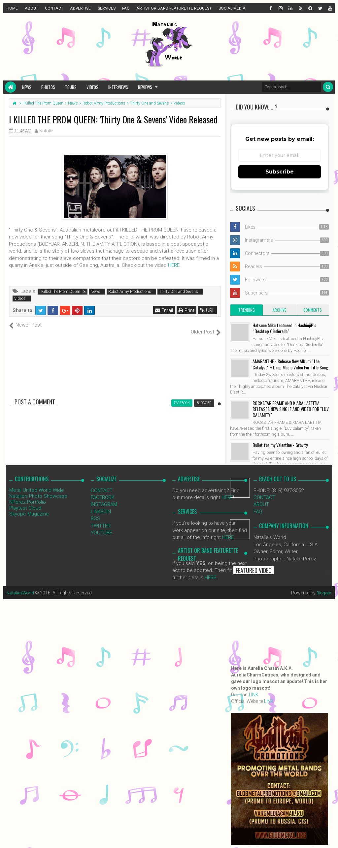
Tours (71, 87)
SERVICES (107, 8)
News (26, 87)
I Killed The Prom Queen (59, 291)
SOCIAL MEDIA (232, 8)
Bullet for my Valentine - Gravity (280, 444)
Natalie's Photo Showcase (38, 489)
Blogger (323, 585)
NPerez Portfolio (27, 495)
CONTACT (54, 8)
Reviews (145, 87)
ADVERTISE (80, 8)
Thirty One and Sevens (178, 291)
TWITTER (101, 518)
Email (164, 310)
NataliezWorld (21, 585)
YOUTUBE (101, 526)
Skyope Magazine (29, 507)
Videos (92, 87)
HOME (12, 8)
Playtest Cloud (25, 501)
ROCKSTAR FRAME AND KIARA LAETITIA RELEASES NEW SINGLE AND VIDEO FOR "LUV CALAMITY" (291, 408)
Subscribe (279, 172)
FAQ (126, 8)
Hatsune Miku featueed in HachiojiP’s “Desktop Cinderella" (284, 328)
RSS (95, 512)
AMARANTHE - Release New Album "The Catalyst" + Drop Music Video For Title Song (290, 364)
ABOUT (31, 8)
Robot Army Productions (129, 291)
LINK (253, 694)
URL (207, 310)
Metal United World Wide (36, 483)
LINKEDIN (101, 504)
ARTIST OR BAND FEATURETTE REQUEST (174, 8)
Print (187, 310)
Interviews (118, 87)
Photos (48, 87)
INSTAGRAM (104, 497)
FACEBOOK (103, 490)
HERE (174, 265)
